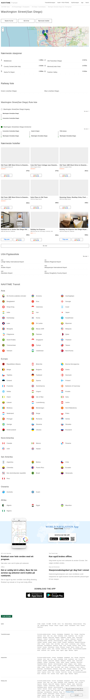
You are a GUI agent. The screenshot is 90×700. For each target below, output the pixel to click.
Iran (51, 635)
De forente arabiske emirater (44, 634)
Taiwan (62, 639)
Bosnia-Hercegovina (58, 640)
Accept (77, 695)
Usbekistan (73, 639)
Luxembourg (72, 644)
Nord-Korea (79, 639)
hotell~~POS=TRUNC (63, 2)
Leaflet (68, 46)
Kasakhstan (71, 635)
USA (82, 647)
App (82, 2)
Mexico (72, 647)
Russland (62, 647)
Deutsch (56, 625)
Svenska (83, 625)
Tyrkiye (58, 639)
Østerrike (50, 640)
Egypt (66, 650)
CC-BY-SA (86, 46)
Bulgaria (70, 640)
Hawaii (38, 648)
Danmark (45, 642)
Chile (53, 648)
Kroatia (48, 644)
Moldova (83, 644)
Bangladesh (67, 634)
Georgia (76, 634)
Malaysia (57, 637)
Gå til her (26, 21)
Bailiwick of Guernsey (80, 642)
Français (51, 625)
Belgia (65, 640)
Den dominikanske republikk (79, 648)
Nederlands (40, 627)
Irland (52, 644)
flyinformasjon (75, 2)
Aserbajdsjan (60, 634)
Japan (55, 635)
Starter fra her (9, 21)
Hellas (38, 644)
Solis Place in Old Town (39, 197)
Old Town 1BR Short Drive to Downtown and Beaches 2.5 (21, 165)
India (48, 635)
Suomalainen (72, 625)
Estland (50, 642)
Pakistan (69, 637)
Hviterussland (51, 647)
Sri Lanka (81, 635)
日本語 (38, 623)
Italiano (66, 625)
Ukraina (57, 647)
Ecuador (70, 648)
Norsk (78, 625)
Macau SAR (51, 637)
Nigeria (76, 650)
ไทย (63, 623)
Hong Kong (82, 634)
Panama (77, 647)
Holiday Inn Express (38, 229)
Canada (68, 647)
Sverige (84, 645)
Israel (44, 635)
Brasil (38, 650)
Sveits (75, 640)
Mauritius (71, 650)
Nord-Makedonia (48, 645)
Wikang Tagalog (44, 625)
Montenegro (40, 645)
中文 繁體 (48, 623)
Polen (64, 645)
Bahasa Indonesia (77, 623)
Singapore (39, 639)
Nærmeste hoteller (43, 21)
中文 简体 (54, 623)
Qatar (73, 637)
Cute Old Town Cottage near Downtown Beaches (48, 165)
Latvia (78, 644)
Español (61, 625)
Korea (65, 635)
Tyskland (39, 642)
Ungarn (43, 644)
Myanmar (39, 637)
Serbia (79, 645)
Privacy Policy (70, 692)
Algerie (62, 650)
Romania (74, 645)
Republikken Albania (42, 640)
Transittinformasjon (50, 2)
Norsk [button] (87, 2)
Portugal (69, 645)
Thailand (45, 639)
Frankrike (64, 642)
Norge (60, 645)
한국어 (59, 623)
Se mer (86, 111)
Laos (76, 635)
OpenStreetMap (74, 46)
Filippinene (63, 637)
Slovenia (39, 647)
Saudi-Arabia (79, 637)
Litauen (66, 644)
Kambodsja (60, 635)
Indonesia (39, 635)
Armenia (54, 634)
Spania (54, 642)
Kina (72, 634)
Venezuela (43, 650)
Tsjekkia (80, 640)
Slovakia (45, 647)
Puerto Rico (64, 648)
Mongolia (45, 637)
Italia (62, 644)
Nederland (55, 645)
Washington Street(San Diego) (21, 11)
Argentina (44, 648)
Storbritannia (71, 642)
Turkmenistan (52, 639)
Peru (48, 650)
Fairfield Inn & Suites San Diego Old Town (16, 229)
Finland (59, 642)
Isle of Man (57, 644)
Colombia (58, 648)
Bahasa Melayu (68, 623)
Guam (57, 650)
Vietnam (67, 639)
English (43, 623)
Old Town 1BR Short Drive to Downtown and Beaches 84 (21, 197)
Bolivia (49, 648)
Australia (53, 650)
